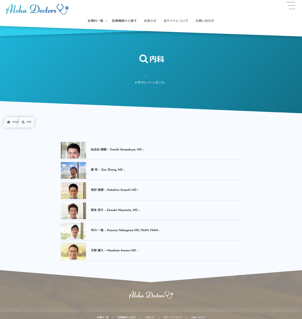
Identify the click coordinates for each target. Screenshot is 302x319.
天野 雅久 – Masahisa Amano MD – (114, 250)
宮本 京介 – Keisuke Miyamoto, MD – (115, 210)
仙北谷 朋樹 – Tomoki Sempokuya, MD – (117, 149)
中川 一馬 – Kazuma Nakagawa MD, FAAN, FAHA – (125, 230)
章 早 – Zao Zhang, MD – (108, 169)
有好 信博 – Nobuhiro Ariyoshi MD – (115, 190)
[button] (291, 5)
